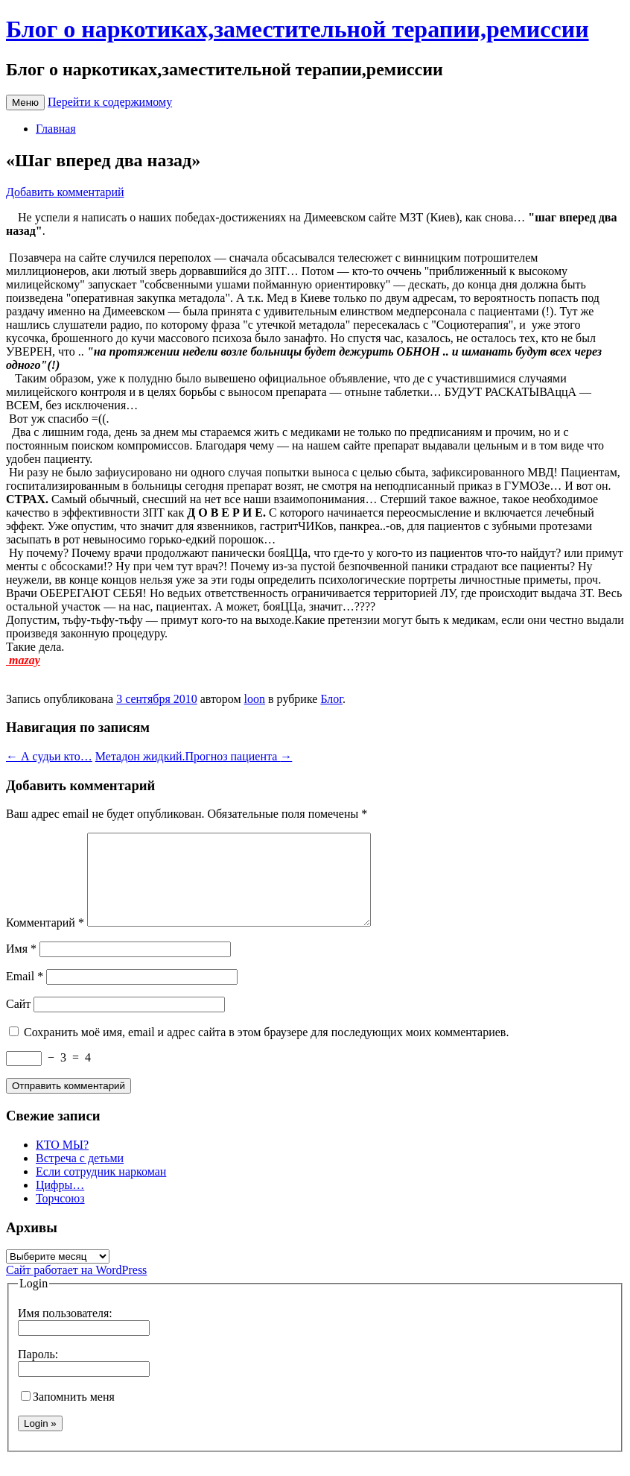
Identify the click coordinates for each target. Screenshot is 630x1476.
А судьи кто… (49, 756)
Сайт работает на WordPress (76, 1287)
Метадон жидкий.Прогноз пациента (194, 756)
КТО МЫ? (62, 1162)
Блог (331, 699)
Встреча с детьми (80, 1176)
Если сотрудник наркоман (101, 1189)
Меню (25, 102)
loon (254, 699)
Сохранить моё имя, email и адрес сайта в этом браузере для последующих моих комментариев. (266, 1050)
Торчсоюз (60, 1216)
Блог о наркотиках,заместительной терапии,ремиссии (297, 29)
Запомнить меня (68, 1414)
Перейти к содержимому (110, 101)
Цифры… (60, 1202)
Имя (21, 966)
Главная (56, 128)
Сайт (18, 1021)
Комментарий (45, 940)
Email (24, 994)
